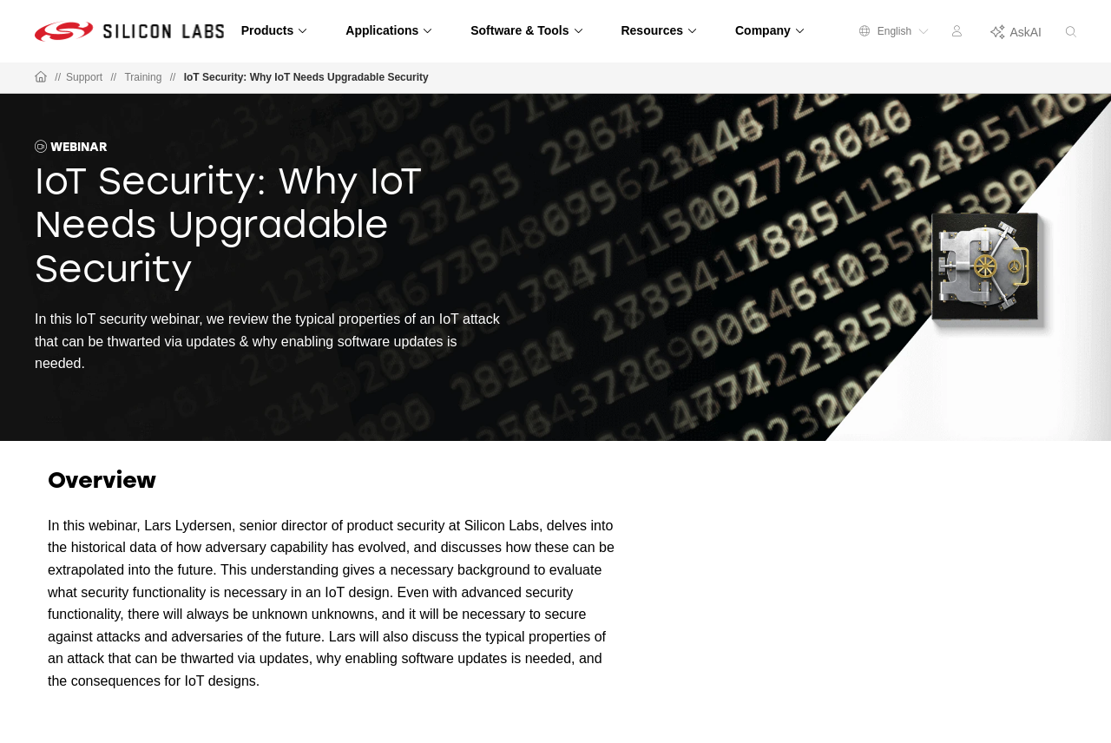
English (894, 31)
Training (142, 77)
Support (84, 77)
